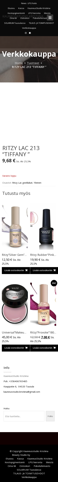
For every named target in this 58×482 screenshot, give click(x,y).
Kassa (21, 8)
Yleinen (37, 182)
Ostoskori (24, 465)
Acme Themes (38, 454)
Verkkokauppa (29, 28)
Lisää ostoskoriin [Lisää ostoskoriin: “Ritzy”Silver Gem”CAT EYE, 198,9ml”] (14, 270)
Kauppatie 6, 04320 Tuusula (19, 386)
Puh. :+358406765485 (15, 381)
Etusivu (11, 8)
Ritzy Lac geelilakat (22, 182)
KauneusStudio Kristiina (39, 8)
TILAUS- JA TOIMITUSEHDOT (41, 23)
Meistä (49, 462)
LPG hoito (32, 3)
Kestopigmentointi (15, 462)
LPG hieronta (35, 462)
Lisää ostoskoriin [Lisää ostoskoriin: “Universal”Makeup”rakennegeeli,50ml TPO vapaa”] (14, 347)
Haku (6, 408)
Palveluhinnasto (42, 465)
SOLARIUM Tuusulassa (14, 23)
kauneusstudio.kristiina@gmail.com (22, 391)
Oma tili (12, 465)
